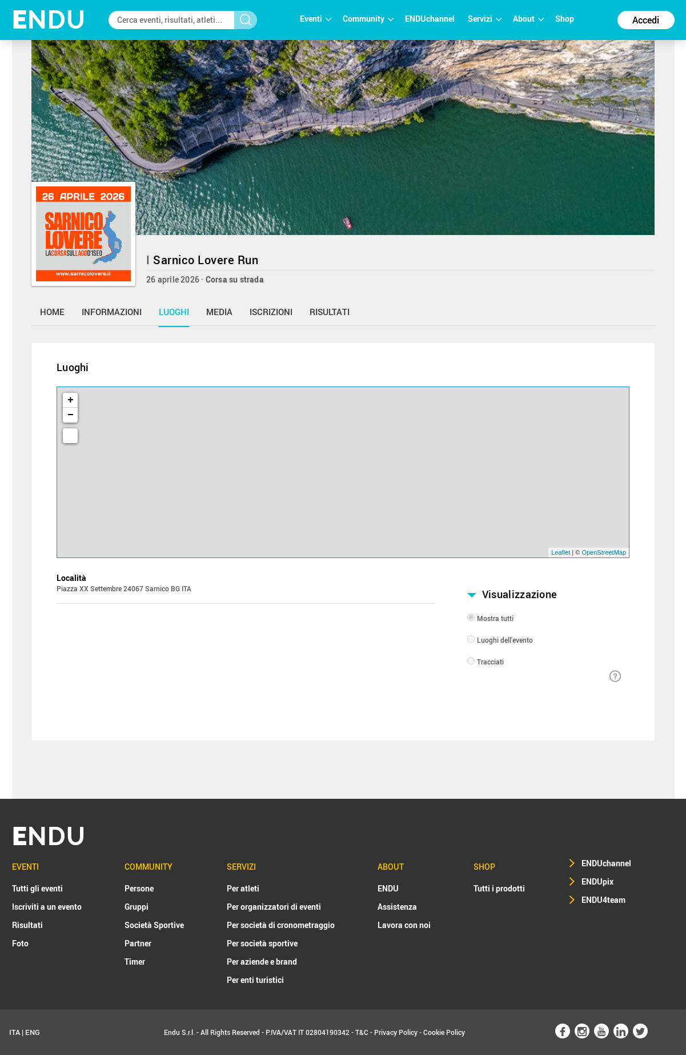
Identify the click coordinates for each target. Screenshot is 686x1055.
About (528, 18)
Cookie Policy (444, 1032)
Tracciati (490, 661)
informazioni (112, 311)
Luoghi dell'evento (505, 639)
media (219, 311)
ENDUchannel (430, 18)
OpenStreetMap (603, 552)
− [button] (70, 415)
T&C (361, 1032)
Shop (564, 18)
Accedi (645, 20)
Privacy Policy (396, 1032)
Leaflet (560, 552)
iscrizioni (271, 311)
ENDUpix (597, 881)
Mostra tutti (495, 618)
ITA (14, 1032)
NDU (49, 19)
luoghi (174, 311)
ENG (32, 1032)
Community (368, 18)
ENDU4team (603, 899)
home (52, 311)
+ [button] (70, 400)
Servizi (485, 18)
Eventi (315, 18)
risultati (330, 311)
